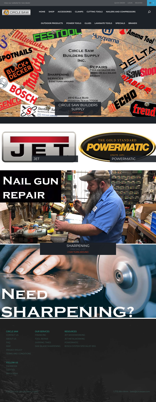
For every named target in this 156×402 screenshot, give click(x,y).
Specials (120, 23)
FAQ (8, 342)
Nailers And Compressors (120, 11)
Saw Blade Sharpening (47, 346)
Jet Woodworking (75, 335)
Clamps (79, 11)
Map (8, 346)
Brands (132, 23)
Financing (40, 335)
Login (130, 3)
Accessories (65, 11)
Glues (88, 23)
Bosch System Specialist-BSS (80, 346)
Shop (51, 11)
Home (42, 11)
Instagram (12, 373)
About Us (11, 339)
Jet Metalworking (75, 339)
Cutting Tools (95, 11)
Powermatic (71, 342)
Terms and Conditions (18, 353)
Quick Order (119, 3)
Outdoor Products (52, 23)
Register (138, 3)
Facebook (11, 366)
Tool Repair (41, 339)
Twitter (10, 370)
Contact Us (12, 335)
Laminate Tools (103, 23)
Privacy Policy (14, 350)
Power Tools (73, 23)
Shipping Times (43, 342)
